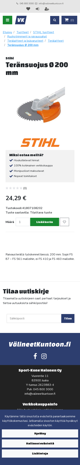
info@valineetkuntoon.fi (51, 3)
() (69, 20)
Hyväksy (40, 433)
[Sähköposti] (34, 318)
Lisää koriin (44, 222)
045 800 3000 (27, 3)
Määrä (10, 222)
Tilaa (68, 318)
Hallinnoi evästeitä (40, 443)
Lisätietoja (40, 453)
